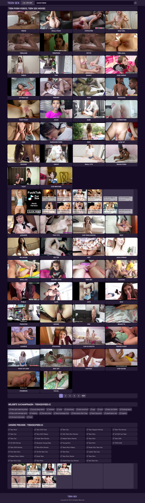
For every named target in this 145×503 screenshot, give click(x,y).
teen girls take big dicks (19, 409)
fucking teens (126, 409)
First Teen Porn (15, 452)
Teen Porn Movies (42, 447)
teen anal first (83, 409)
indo (30, 417)
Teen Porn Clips (15, 461)
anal (60, 409)
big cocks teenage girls (19, 413)
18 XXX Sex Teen (121, 434)
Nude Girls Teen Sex (96, 447)
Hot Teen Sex (93, 461)
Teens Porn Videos (69, 447)
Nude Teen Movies (42, 438)
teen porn (92, 443)
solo (101, 409)
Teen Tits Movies (120, 430)
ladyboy (34, 413)
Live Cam (29, 3)
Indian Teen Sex (94, 452)
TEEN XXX (118, 443)
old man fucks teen (17, 417)
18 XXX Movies (15, 443)
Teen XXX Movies (16, 447)
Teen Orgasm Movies (96, 430)
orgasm (124, 413)
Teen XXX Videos (42, 434)
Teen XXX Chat (41, 430)
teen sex (13, 438)
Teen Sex (13, 434)
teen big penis (97, 413)
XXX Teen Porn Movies (70, 434)
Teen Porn (13, 430)
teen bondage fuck (62, 413)
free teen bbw (46, 413)
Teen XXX (118, 438)
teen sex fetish (112, 409)
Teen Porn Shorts (68, 456)
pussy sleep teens (38, 409)
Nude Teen (40, 456)
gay (94, 409)
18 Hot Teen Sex (42, 452)
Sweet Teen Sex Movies (71, 461)
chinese (51, 409)
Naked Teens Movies (70, 438)
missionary (70, 409)
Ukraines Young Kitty (43, 443)
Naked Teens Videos (17, 456)
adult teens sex (111, 413)
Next (83, 396)
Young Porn (66, 443)
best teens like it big (80, 413)
